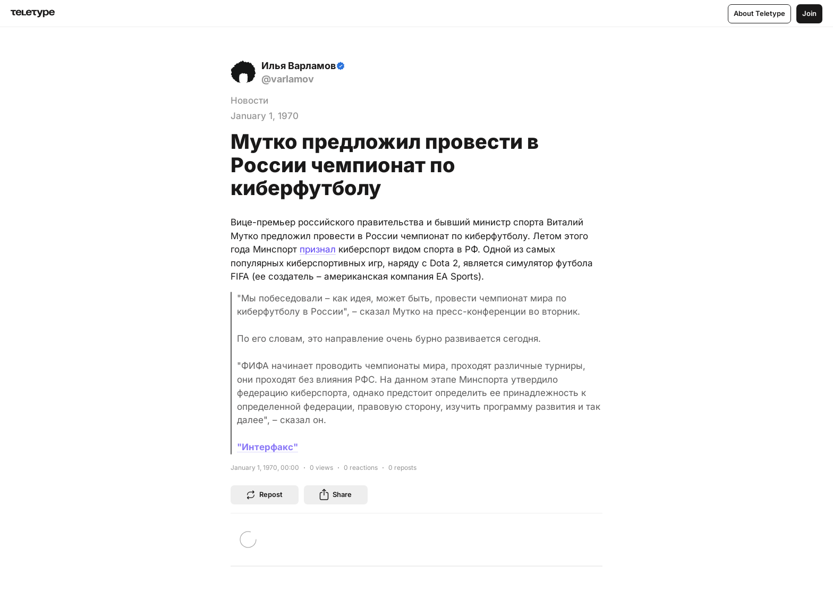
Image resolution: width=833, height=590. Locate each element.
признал (318, 249)
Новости (249, 100)
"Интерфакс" (267, 447)
